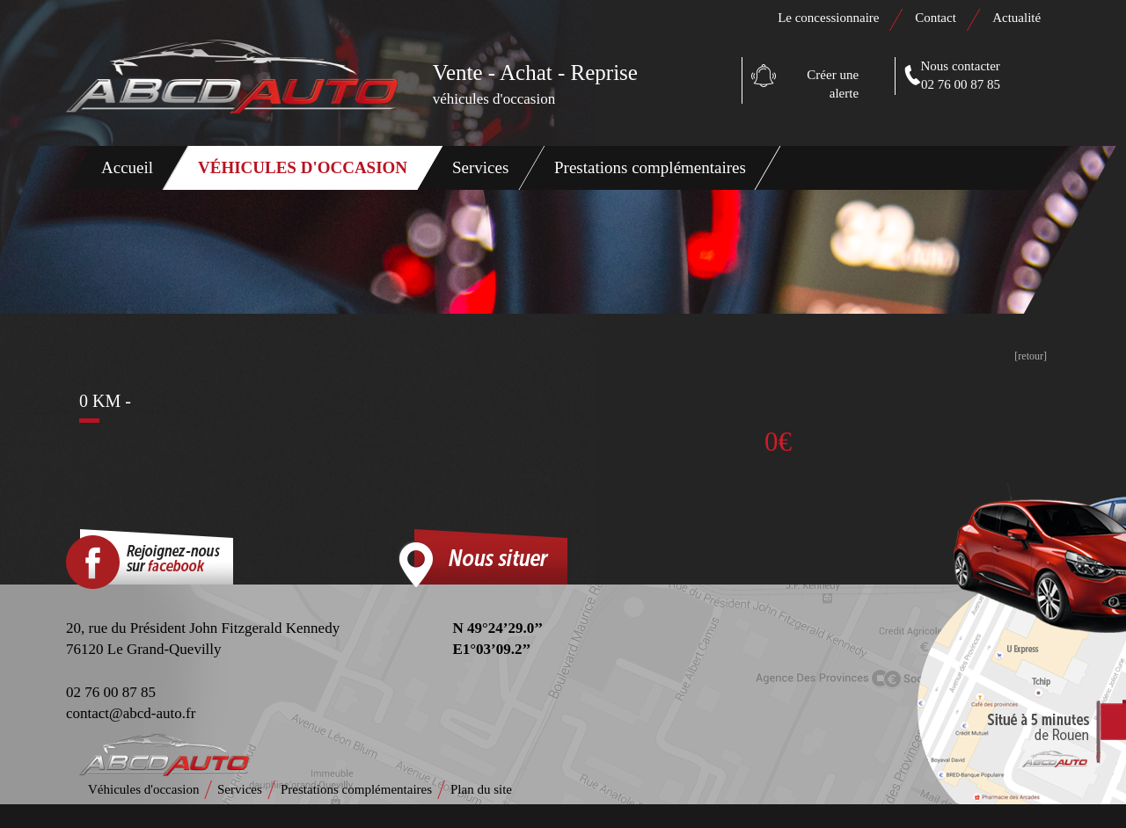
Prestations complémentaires (650, 167)
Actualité (1016, 18)
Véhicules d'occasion (302, 167)
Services (480, 167)
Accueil (127, 167)
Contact (936, 18)
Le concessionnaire (828, 18)
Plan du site (481, 789)
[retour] (1030, 356)
